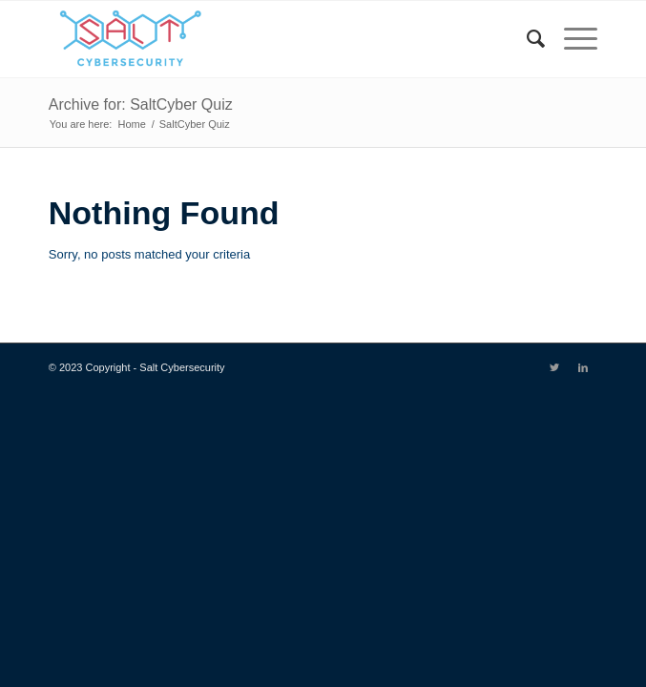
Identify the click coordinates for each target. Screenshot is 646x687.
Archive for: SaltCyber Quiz (141, 104)
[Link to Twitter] (554, 367)
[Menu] (571, 39)
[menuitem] (526, 39)
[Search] (526, 39)
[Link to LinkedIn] (583, 367)
